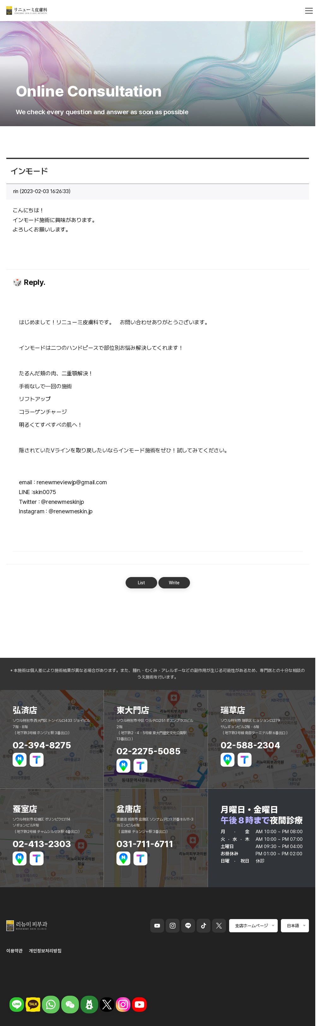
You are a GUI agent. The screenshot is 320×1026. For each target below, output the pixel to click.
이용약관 (14, 950)
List (141, 582)
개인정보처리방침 (45, 950)
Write (174, 582)
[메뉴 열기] (309, 12)
